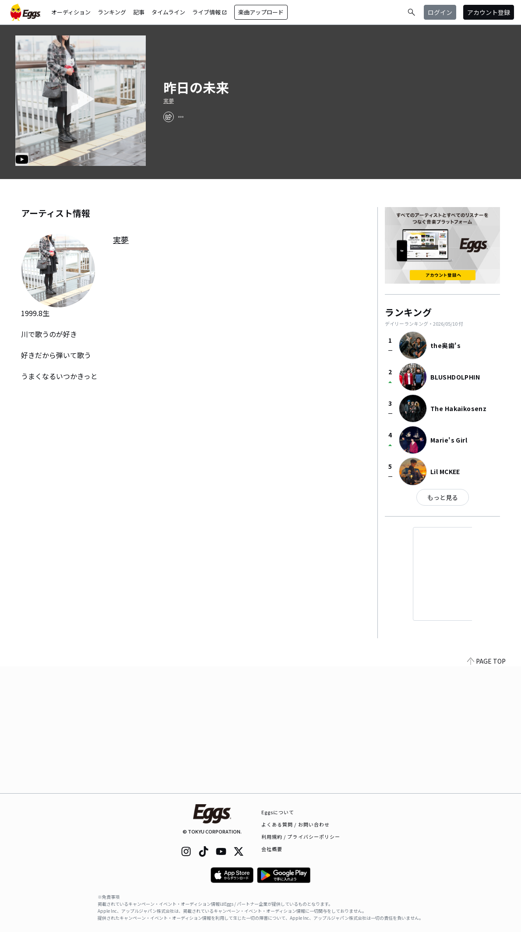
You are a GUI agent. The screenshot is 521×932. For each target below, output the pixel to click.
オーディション (71, 12)
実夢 (168, 100)
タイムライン (168, 12)
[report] (181, 117)
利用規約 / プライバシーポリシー (301, 836)
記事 (138, 12)
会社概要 (271, 848)
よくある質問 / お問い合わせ (295, 824)
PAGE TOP (486, 788)
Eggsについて (278, 812)
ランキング (112, 12)
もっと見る (442, 497)
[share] (168, 117)
